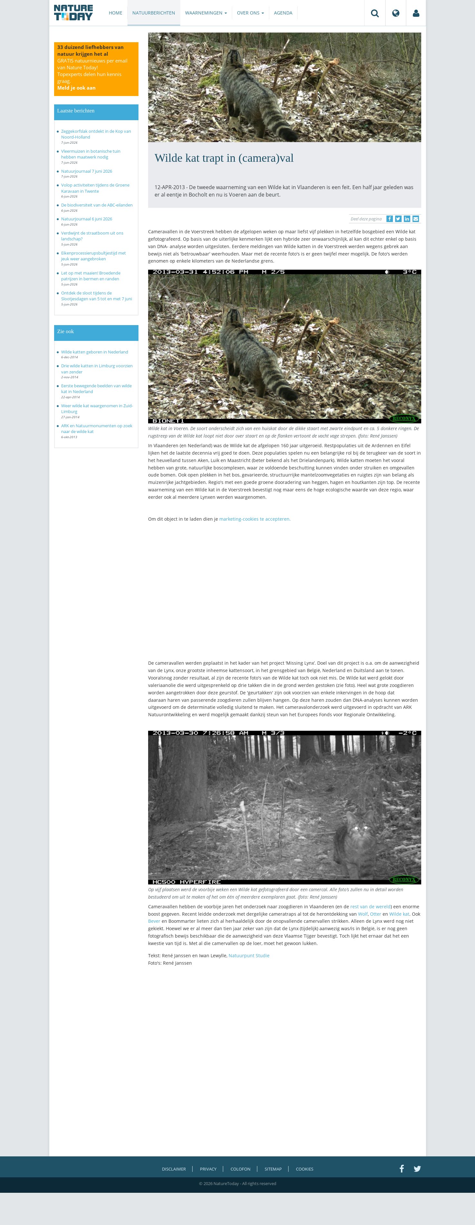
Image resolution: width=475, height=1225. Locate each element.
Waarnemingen (206, 13)
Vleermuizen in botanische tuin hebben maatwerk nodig (90, 154)
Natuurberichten (153, 13)
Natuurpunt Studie (249, 955)
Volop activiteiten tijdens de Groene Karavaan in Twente (95, 188)
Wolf (363, 914)
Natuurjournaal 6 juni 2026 (86, 219)
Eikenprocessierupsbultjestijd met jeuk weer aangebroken (93, 256)
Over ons (250, 13)
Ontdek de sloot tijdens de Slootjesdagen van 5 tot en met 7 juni (96, 296)
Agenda (283, 13)
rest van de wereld (370, 906)
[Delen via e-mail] (416, 219)
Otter (375, 914)
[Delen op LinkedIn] (407, 219)
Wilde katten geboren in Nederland (94, 352)
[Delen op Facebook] (389, 219)
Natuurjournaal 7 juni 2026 (86, 171)
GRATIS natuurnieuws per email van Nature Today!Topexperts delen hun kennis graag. (92, 74)
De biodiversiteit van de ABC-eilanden (97, 205)
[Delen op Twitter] (398, 219)
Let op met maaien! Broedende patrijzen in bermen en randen (90, 276)
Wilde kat (399, 914)
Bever (155, 921)
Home (115, 13)
